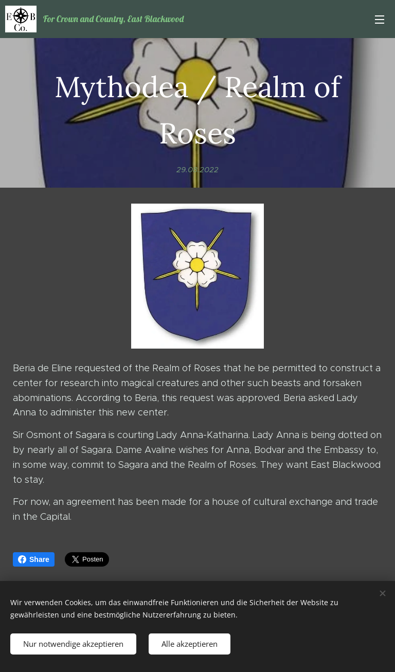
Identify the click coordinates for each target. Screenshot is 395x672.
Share (33, 559)
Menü (379, 19)
